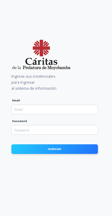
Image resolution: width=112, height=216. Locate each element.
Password (19, 121)
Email (16, 100)
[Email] (54, 109)
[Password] (54, 130)
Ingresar (54, 149)
